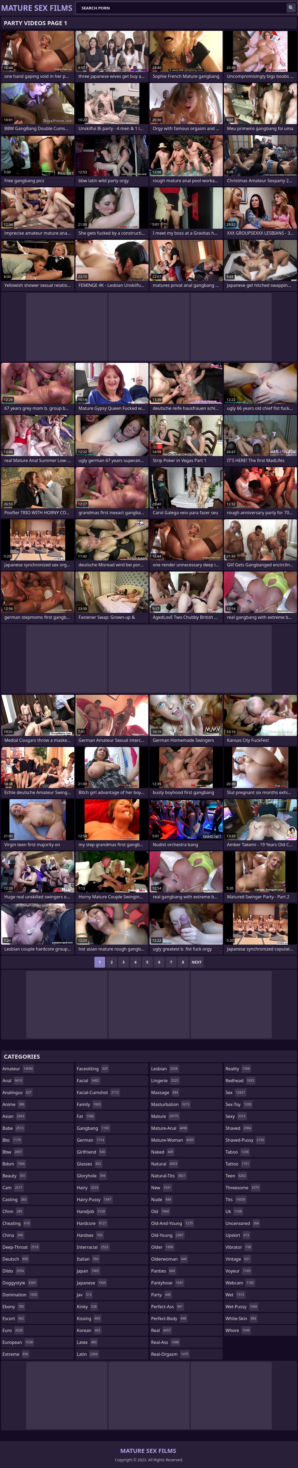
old (160, 1211)
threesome (243, 1188)
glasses (89, 1164)
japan (88, 1271)
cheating (16, 1223)
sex (236, 1092)
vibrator (239, 1247)
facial (88, 1081)
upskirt (238, 1235)
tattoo (238, 1164)
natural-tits (169, 1176)
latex (87, 1342)
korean (89, 1330)
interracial (93, 1247)
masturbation (171, 1104)
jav (85, 1295)
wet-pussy (242, 1307)
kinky (87, 1307)
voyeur (239, 1271)
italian (88, 1259)
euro (13, 1330)
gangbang (93, 1128)
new (161, 1188)
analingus (17, 1092)
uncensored (243, 1223)
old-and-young (172, 1223)
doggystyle (19, 1283)
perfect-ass (167, 1307)
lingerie (165, 1081)
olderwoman (169, 1259)
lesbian (165, 1069)
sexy (236, 1116)
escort (13, 1318)
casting (15, 1199)
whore (238, 1330)
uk (234, 1211)
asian (14, 1116)
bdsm (14, 1164)
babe (13, 1128)
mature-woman (173, 1140)
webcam (240, 1283)
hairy (88, 1188)
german (91, 1140)
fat (86, 1116)
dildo (13, 1271)
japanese (92, 1283)
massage (165, 1092)
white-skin (241, 1318)
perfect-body (169, 1318)
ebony (13, 1307)
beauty (14, 1176)
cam (13, 1188)
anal (13, 1081)
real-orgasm (170, 1354)
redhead (241, 1081)
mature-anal (169, 1128)
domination (20, 1295)
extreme (15, 1354)
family (89, 1104)
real (161, 1330)
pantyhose (167, 1283)
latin (88, 1354)
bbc (12, 1140)
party (161, 1295)
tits (236, 1199)
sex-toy (239, 1104)
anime (14, 1104)
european (18, 1342)
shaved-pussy (245, 1140)
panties (163, 1271)
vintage (238, 1259)
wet (236, 1295)
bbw (12, 1152)
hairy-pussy (95, 1199)
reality (238, 1069)
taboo (238, 1152)
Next (197, 962)
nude (162, 1199)
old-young (168, 1235)
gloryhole (92, 1176)
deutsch (15, 1259)
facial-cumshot (98, 1092)
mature (165, 1116)
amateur (18, 1069)
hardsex (90, 1235)
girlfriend (91, 1152)
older (163, 1247)
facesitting (93, 1069)
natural (164, 1164)
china (13, 1235)
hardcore (92, 1223)
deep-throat (21, 1247)
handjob (91, 1211)
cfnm (13, 1211)
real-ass (165, 1342)
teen (236, 1176)
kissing (89, 1318)
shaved (239, 1128)
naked (162, 1152)
